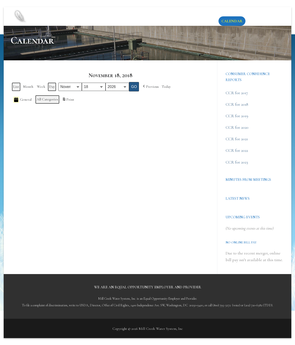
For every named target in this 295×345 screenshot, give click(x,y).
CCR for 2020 (237, 127)
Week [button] (41, 86)
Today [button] (166, 86)
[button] (150, 86)
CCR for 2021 (237, 138)
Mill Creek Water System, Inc (104, 12)
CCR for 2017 (237, 92)
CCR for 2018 (237, 104)
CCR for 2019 (237, 115)
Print (68, 100)
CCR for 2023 (237, 162)
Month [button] (28, 86)
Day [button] (52, 86)
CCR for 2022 (237, 150)
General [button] (22, 99)
